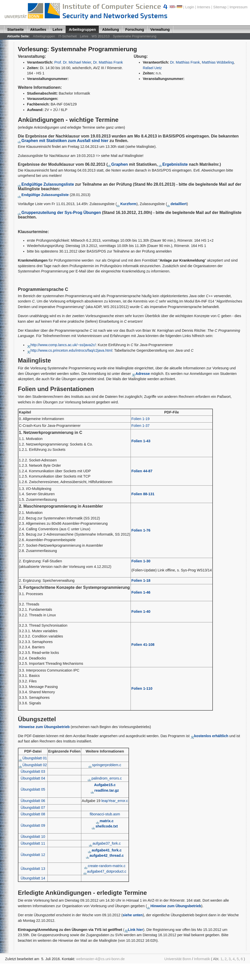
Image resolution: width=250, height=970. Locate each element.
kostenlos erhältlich (209, 736)
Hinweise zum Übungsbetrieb (44, 727)
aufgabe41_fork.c (105, 850)
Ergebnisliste (174, 164)
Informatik (202, 959)
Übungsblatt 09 (33, 825)
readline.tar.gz (105, 790)
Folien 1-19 (140, 419)
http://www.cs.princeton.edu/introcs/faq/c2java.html (69, 350)
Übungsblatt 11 (33, 843)
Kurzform (126, 204)
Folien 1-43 (140, 441)
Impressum (238, 7)
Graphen (118, 164)
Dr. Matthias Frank (108, 62)
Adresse (141, 374)
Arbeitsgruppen (82, 29)
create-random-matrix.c (105, 866)
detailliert (177, 204)
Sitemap (220, 7)
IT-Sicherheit (67, 36)
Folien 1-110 (141, 688)
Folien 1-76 (140, 530)
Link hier (133, 930)
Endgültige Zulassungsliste (46, 184)
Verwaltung (160, 29)
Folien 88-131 (142, 494)
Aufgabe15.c (105, 785)
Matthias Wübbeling (218, 62)
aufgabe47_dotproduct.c (105, 871)
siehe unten (132, 915)
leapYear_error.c (115, 801)
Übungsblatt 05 (33, 789)
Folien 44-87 (141, 471)
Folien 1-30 (140, 561)
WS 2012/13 (101, 36)
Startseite (15, 29)
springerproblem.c (105, 765)
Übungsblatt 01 (33, 758)
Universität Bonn (177, 959)
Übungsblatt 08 (33, 814)
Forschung (134, 29)
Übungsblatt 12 (33, 855)
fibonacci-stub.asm (105, 814)
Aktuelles (38, 29)
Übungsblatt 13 (33, 869)
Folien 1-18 (140, 580)
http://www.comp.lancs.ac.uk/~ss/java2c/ (61, 345)
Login (189, 7)
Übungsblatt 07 (33, 808)
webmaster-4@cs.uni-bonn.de (100, 959)
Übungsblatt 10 (33, 837)
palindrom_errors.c (105, 778)
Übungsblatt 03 (33, 771)
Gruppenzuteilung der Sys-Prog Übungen (59, 212)
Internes (203, 7)
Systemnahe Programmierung (134, 36)
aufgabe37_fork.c (105, 843)
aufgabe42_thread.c (105, 855)
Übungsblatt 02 (33, 765)
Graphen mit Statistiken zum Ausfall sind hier (63, 140)
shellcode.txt (105, 826)
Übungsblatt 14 (33, 878)
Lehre (57, 29)
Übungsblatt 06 (33, 801)
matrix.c (105, 821)
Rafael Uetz (152, 68)
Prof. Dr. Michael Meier (72, 62)
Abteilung (110, 29)
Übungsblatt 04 (33, 778)
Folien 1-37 (140, 426)
